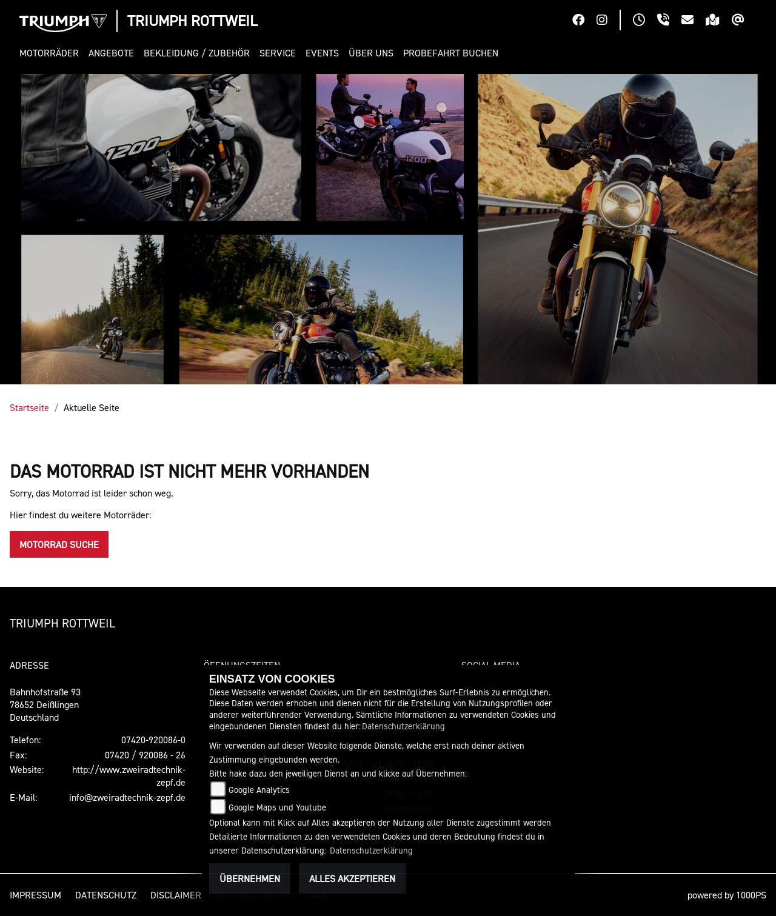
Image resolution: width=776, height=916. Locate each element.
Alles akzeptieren (352, 878)
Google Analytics (259, 789)
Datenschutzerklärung (403, 726)
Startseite (29, 407)
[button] (51, 53)
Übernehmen (249, 878)
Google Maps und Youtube (277, 807)
